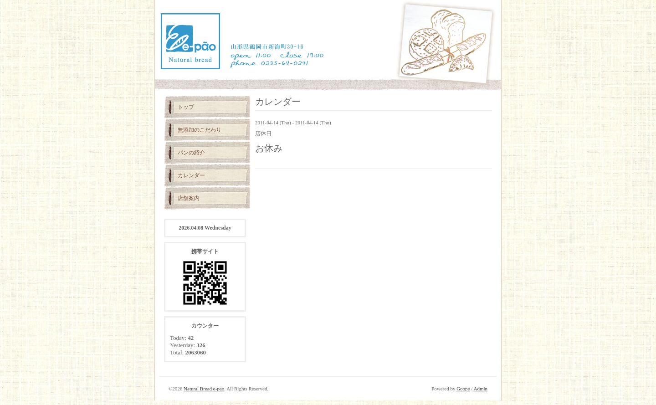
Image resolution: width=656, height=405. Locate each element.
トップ (186, 107)
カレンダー (191, 175)
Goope (463, 388)
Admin (480, 388)
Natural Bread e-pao (204, 388)
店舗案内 (189, 198)
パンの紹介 (191, 152)
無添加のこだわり (199, 130)
